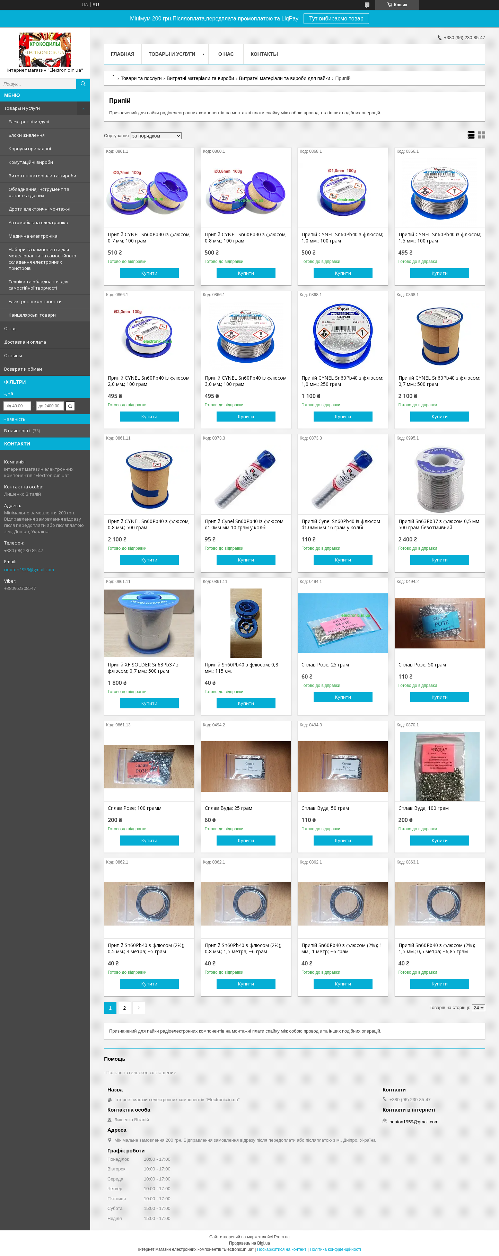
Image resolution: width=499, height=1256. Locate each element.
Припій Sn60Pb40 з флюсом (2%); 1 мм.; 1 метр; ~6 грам (341, 948)
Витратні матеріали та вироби (42, 176)
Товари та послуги (141, 78)
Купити (149, 273)
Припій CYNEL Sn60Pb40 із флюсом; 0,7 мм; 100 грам (149, 237)
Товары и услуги (22, 108)
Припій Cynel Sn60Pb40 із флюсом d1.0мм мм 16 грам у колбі (340, 524)
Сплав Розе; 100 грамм (134, 808)
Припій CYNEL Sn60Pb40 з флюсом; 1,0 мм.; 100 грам (342, 237)
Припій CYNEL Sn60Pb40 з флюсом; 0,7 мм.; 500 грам (439, 381)
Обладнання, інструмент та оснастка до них (39, 192)
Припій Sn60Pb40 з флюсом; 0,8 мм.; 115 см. (241, 668)
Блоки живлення (27, 135)
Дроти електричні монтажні (39, 209)
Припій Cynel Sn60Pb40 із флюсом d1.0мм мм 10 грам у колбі (244, 524)
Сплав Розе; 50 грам (422, 665)
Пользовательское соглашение (141, 1072)
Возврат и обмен (23, 369)
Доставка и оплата (25, 342)
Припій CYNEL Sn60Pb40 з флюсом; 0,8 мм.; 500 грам (149, 524)
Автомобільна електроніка (38, 222)
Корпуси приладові (30, 148)
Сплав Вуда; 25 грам (228, 808)
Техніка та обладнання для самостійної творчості (38, 284)
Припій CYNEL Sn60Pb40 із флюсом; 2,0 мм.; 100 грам (149, 381)
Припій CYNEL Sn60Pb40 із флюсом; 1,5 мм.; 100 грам (440, 237)
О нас (10, 328)
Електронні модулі (29, 121)
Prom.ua (282, 1237)
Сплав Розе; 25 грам (325, 665)
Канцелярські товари (32, 315)
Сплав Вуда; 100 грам (424, 808)
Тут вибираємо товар (336, 18)
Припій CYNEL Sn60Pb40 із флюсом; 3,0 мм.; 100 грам (246, 381)
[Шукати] (83, 84)
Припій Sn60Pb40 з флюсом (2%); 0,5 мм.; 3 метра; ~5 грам (146, 948)
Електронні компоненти (35, 301)
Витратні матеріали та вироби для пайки (284, 78)
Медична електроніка (33, 236)
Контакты (264, 54)
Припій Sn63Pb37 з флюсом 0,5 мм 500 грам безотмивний (439, 524)
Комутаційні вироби (31, 162)
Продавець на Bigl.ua (249, 1243)
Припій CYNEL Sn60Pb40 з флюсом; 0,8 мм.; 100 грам (246, 237)
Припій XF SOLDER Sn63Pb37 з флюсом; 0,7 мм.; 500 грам (143, 668)
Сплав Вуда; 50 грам (325, 808)
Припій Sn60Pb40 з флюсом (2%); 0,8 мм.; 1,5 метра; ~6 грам (243, 948)
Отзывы (13, 355)
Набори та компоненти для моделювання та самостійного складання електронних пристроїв (42, 258)
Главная (122, 54)
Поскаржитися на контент (281, 1249)
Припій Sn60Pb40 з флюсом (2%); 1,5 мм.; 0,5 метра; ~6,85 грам (437, 948)
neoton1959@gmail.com (29, 569)
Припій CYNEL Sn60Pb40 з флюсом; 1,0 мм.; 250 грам (342, 381)
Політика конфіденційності (335, 1249)
